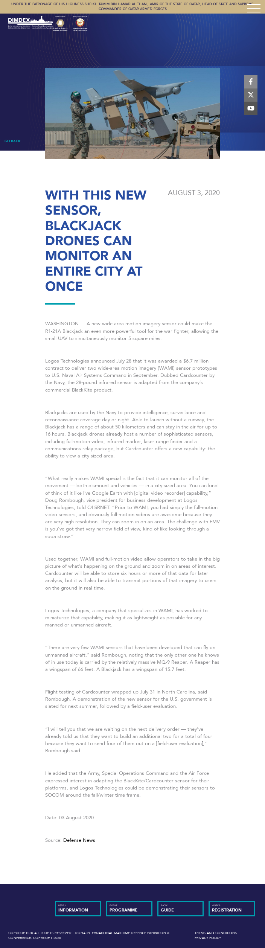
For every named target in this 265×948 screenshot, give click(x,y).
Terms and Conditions (216, 933)
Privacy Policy (208, 938)
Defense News (79, 840)
